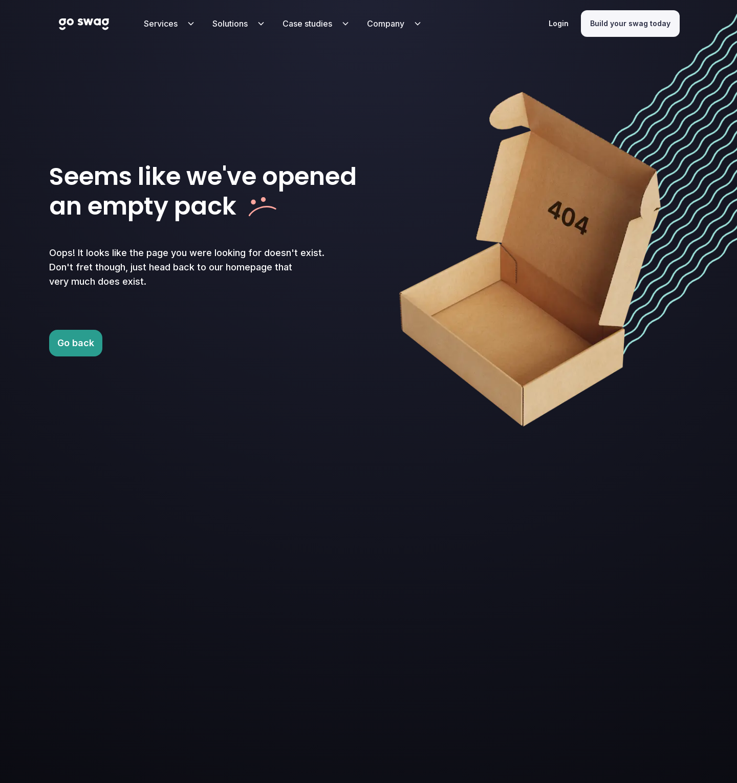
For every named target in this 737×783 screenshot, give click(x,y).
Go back (75, 342)
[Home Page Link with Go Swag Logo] (84, 23)
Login (559, 23)
